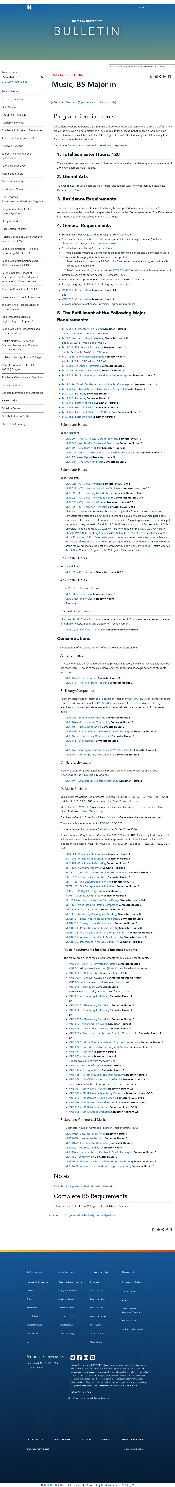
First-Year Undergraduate (37, 1282)
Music (92, 624)
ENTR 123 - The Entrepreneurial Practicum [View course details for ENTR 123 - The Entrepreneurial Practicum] (90, 886)
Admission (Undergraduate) (18, 138)
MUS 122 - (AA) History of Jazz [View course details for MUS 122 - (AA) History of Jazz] (83, 448)
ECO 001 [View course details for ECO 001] (118, 270)
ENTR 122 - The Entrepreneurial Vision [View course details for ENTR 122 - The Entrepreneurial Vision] (88, 882)
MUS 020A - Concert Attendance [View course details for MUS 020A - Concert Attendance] (85, 629)
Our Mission (9, 107)
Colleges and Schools (67, 1290)
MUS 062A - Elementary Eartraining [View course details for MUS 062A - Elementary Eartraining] (83, 356)
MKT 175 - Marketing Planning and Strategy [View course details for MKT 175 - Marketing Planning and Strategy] (91, 914)
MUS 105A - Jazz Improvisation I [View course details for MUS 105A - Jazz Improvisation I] (84, 1134)
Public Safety (96, 1325)
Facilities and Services (14, 385)
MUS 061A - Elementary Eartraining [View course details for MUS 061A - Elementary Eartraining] (83, 338)
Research (128, 1272)
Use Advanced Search (15, 82)
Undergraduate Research (132, 1329)
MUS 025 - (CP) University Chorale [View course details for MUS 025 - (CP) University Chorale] (85, 502)
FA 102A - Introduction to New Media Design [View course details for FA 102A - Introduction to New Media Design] (92, 900)
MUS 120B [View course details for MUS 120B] (132, 699)
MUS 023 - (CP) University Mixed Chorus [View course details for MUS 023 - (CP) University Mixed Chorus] (89, 493)
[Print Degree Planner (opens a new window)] (151, 76)
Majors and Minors (12, 174)
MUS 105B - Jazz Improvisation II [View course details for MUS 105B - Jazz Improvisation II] (84, 1138)
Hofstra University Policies (81, 1392)
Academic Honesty (13, 123)
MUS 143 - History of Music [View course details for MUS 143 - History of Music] (78, 403)
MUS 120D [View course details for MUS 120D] (104, 703)
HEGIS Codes (10, 400)
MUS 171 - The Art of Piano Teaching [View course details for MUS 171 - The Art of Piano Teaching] (87, 683)
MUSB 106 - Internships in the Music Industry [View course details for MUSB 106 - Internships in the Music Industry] (92, 942)
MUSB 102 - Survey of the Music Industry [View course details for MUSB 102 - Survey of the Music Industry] (89, 923)
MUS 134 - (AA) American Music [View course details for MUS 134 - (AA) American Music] (84, 462)
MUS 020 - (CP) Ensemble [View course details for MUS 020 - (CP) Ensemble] (80, 572)
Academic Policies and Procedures (22, 130)
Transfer (30, 1290)
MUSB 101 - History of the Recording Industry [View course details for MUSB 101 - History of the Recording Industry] (92, 919)
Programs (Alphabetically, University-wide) (91, 102)
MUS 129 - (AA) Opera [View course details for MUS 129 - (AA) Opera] (78, 457)
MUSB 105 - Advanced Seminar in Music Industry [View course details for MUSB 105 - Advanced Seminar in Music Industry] (94, 937)
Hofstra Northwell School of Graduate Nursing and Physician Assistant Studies (20, 345)
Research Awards (129, 1320)
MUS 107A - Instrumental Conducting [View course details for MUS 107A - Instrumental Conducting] (87, 722)
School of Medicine (35, 1325)
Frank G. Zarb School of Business (21, 297)
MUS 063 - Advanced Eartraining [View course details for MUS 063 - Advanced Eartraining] (81, 366)
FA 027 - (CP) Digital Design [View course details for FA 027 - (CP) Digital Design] (81, 891)
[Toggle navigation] (144, 7)
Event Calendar (96, 1307)
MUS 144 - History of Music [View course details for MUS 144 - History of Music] (78, 407)
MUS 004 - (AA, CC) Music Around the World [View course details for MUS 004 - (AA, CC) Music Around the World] (91, 439)
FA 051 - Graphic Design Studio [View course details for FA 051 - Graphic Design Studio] (84, 895)
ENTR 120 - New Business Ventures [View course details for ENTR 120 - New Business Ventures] (86, 877)
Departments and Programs (70, 1282)
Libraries (125, 1300)
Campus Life (99, 1272)
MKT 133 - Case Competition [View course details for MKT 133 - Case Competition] (82, 909)
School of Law (33, 1316)
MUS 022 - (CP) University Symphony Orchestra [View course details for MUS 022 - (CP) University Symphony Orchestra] (93, 488)
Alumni (86, 1439)
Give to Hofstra (132, 1439)
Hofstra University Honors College (21, 357)
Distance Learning (12, 181)
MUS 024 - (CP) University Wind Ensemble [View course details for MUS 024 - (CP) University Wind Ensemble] (90, 498)
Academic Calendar (66, 1299)
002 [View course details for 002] (127, 270)
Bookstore (94, 1282)
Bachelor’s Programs (13, 166)
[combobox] (142, 66)
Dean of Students (97, 1299)
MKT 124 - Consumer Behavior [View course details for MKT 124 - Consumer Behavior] (83, 868)
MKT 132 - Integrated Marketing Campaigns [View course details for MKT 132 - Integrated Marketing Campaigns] (91, 905)
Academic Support (66, 1307)
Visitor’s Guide (96, 1342)
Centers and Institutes (131, 1282)
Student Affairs (96, 1333)
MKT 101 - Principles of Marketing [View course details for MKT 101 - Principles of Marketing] (85, 863)
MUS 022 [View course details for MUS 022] (161, 524)
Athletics (107, 1439)
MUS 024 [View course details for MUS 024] (145, 529)
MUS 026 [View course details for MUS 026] (117, 533)
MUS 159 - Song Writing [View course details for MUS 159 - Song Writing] (79, 1157)
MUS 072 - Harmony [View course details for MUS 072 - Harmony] (74, 398)
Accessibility (35, 1439)
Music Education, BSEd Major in (84, 537)
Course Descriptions (13, 99)
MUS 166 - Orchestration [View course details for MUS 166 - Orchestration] (80, 741)
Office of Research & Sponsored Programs (131, 1310)
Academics (66, 1272)
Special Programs (65, 1325)
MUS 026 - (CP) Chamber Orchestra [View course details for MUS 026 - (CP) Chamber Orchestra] (86, 507)
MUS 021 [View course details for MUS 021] (110, 524)
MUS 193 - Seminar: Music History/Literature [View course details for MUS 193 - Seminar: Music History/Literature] (92, 781)
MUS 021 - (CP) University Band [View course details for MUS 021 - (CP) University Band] (83, 484)
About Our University (14, 115)
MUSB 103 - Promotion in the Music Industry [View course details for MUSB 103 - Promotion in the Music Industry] (92, 928)
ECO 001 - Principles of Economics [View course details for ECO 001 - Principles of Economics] (86, 854)
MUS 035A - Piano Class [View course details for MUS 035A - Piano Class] (79, 599)
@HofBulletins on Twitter (16, 416)
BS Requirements (64, 1206)
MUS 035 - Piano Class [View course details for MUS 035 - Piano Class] (78, 594)
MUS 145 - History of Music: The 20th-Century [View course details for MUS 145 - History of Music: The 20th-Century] (89, 412)
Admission (34, 1272)
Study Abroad (10, 221)
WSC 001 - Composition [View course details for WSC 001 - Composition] (76, 290)
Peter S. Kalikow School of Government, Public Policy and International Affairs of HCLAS (20, 277)
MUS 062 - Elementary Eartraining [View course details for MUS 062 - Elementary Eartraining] (82, 347)
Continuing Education (67, 1316)
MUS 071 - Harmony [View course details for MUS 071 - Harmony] (74, 393)
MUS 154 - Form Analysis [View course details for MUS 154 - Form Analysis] (77, 417)
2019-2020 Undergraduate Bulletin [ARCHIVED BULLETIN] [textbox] (137, 66)
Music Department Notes (76, 1186)
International (32, 1307)
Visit (28, 1342)
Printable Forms (11, 408)
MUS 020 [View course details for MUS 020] (115, 511)
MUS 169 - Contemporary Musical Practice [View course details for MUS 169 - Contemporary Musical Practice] (90, 754)
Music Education (83, 619)
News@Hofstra (133, 1449)
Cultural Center (96, 1290)
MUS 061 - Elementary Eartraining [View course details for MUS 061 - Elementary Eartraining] (82, 329)
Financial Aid (32, 1333)
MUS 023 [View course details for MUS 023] (100, 529)
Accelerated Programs (15, 229)
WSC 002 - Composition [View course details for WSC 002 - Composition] (76, 299)
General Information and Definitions (22, 393)
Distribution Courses (13, 189)
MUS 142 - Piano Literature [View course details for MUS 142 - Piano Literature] (81, 678)
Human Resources (98, 1316)
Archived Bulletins (12, 146)
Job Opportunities (39, 1449)
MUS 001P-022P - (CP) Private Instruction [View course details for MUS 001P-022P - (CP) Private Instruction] (93, 964)
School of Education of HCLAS (19, 289)
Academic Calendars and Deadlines (23, 377)
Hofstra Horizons (129, 1291)
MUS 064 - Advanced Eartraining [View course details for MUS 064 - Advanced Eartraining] (81, 370)
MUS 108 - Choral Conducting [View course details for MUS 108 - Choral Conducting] (83, 727)
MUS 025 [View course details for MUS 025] (81, 533)
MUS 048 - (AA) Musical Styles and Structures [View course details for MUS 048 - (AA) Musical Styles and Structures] (92, 443)
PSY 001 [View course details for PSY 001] (106, 261)
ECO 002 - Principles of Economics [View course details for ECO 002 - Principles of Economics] (86, 858)
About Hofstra (62, 1439)
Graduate (31, 1299)
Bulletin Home (10, 91)
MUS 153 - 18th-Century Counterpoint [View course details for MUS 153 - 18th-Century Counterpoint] (88, 736)
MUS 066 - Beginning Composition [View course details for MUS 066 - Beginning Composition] (86, 717)
